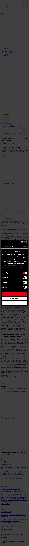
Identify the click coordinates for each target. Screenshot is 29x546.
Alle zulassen (14, 294)
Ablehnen (14, 303)
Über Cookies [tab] (23, 246)
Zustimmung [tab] (5, 246)
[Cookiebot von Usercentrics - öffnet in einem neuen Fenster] (20, 242)
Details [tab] (14, 246)
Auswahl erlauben (14, 298)
